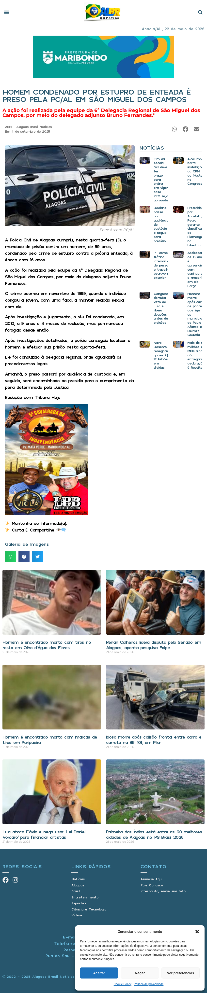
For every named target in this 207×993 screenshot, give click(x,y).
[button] (197, 931)
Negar (140, 973)
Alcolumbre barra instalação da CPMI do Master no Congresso (196, 171)
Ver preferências (180, 973)
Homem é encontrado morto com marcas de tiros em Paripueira (49, 739)
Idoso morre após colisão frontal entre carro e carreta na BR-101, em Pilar (154, 739)
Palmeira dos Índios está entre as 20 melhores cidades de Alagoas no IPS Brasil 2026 (154, 834)
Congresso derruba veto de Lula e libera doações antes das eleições (162, 308)
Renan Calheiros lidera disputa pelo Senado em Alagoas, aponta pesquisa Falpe (153, 644)
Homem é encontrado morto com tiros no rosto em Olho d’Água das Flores (46, 644)
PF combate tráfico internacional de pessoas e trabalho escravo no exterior (163, 265)
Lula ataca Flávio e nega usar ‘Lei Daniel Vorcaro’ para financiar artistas (43, 834)
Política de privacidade (149, 984)
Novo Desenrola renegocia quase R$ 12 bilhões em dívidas (161, 354)
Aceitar (99, 973)
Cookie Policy (122, 984)
